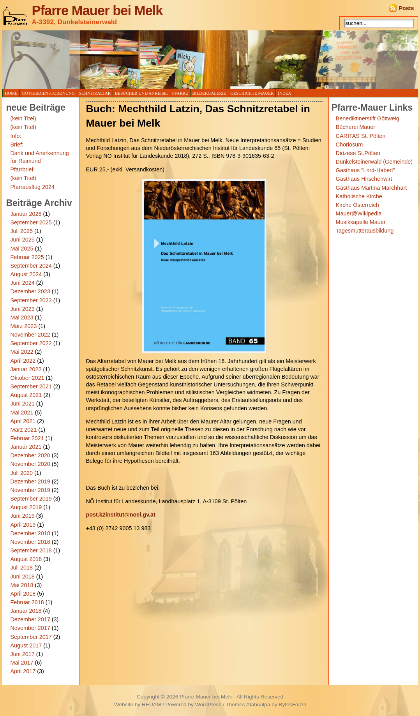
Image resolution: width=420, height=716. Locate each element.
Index (284, 93)
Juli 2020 (21, 473)
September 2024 (30, 266)
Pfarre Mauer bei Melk (97, 10)
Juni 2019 (22, 516)
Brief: (16, 144)
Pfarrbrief (21, 169)
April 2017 (22, 671)
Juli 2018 (21, 567)
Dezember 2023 (30, 291)
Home (11, 93)
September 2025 (30, 222)
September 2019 (30, 499)
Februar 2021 (27, 438)
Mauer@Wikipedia (359, 213)
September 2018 (30, 550)
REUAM (151, 704)
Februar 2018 (27, 602)
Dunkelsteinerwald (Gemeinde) (374, 162)
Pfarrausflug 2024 (32, 187)
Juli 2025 (21, 231)
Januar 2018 (25, 611)
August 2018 (26, 559)
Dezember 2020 (30, 455)
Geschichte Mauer (252, 93)
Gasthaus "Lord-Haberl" (365, 170)
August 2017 (26, 645)
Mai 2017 (21, 663)
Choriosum (349, 144)
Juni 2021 (22, 403)
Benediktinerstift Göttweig (367, 118)
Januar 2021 (25, 447)
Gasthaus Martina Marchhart (371, 188)
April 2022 (22, 361)
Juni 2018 (22, 576)
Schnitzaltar (95, 93)
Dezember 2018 (30, 533)
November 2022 (30, 335)
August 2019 (26, 507)
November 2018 (30, 542)
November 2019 (30, 490)
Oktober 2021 (27, 378)
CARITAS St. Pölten (361, 136)
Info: (15, 136)
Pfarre (180, 93)
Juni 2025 (22, 239)
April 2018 (22, 594)
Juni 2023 (22, 309)
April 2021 (22, 421)
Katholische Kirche (359, 196)
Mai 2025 (21, 248)
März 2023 (23, 326)
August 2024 (26, 274)
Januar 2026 (25, 214)
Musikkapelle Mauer (361, 222)
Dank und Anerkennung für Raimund (39, 157)
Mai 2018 (21, 585)
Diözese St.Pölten (358, 153)
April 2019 (22, 525)
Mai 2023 (21, 317)
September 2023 (30, 300)
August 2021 (26, 395)
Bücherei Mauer (356, 127)
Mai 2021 (21, 412)
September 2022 (30, 343)
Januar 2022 (25, 369)
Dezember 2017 (30, 619)
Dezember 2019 (30, 481)
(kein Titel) (23, 118)
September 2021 (30, 386)
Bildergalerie (209, 93)
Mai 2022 (21, 352)
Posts (406, 8)
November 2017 (30, 628)
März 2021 (23, 430)
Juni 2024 (22, 283)
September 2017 (30, 637)
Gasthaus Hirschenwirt (364, 179)
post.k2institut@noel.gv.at (120, 514)
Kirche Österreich (357, 205)
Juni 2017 (22, 654)
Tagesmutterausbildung (365, 230)
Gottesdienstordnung (48, 93)
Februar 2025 (27, 257)
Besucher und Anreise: (141, 93)
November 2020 (30, 464)
